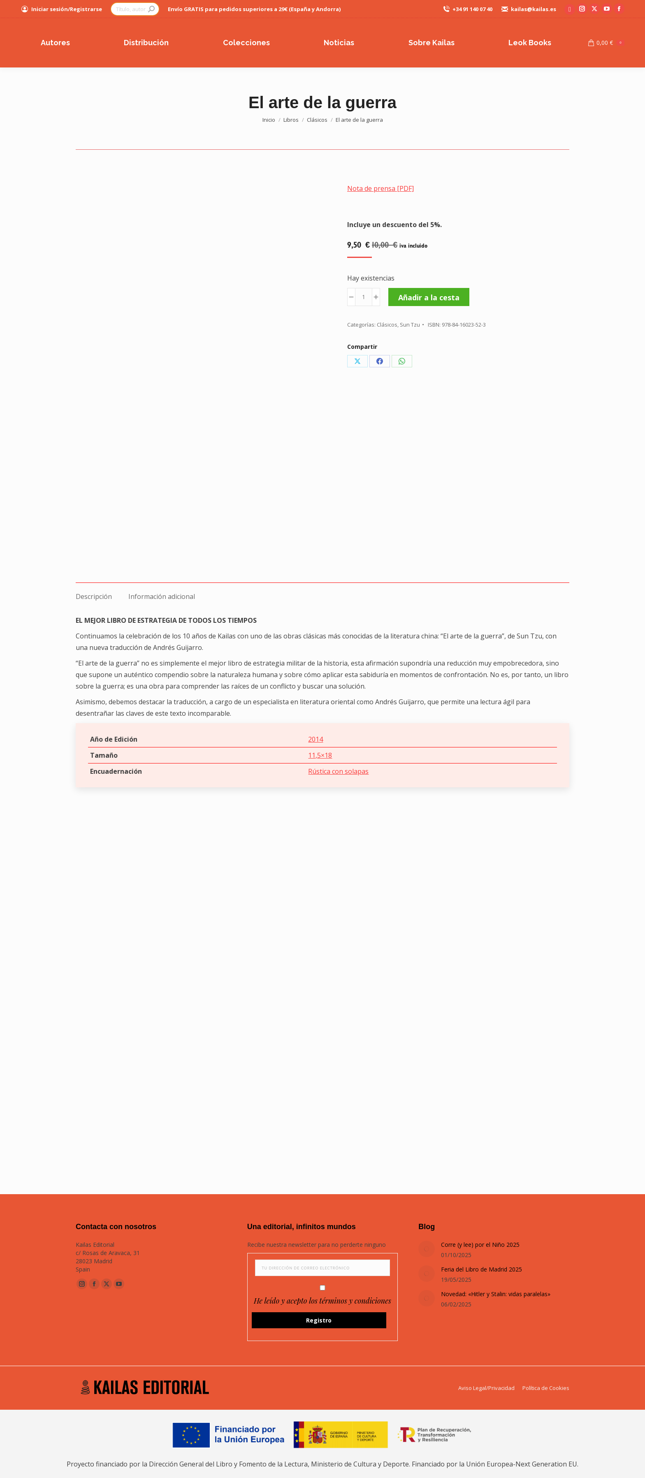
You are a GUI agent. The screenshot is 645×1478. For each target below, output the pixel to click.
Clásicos (387, 324)
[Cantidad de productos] (363, 297)
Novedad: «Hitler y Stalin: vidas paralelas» (495, 1294)
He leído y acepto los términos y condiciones (322, 1301)
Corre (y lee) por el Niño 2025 (480, 1244)
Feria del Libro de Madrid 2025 (481, 1269)
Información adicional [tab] (161, 596)
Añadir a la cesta (428, 297)
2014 (315, 739)
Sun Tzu (410, 324)
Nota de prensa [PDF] (380, 188)
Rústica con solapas (338, 771)
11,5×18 (320, 755)
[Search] (135, 9)
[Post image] (426, 1249)
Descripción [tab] (94, 596)
